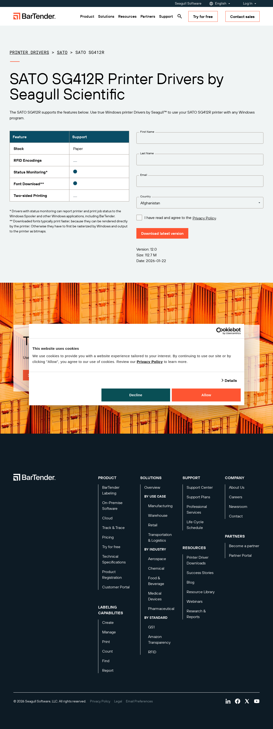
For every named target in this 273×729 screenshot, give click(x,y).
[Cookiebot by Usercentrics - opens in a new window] (220, 330)
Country (145, 196)
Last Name (147, 153)
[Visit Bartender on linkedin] (228, 701)
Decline (135, 395)
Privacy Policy (150, 362)
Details (231, 380)
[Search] (180, 16)
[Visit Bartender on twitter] (247, 701)
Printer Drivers (29, 52)
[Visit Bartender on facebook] (237, 701)
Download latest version (162, 233)
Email (143, 175)
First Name (147, 131)
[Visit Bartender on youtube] (257, 701)
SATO (62, 52)
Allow (206, 395)
